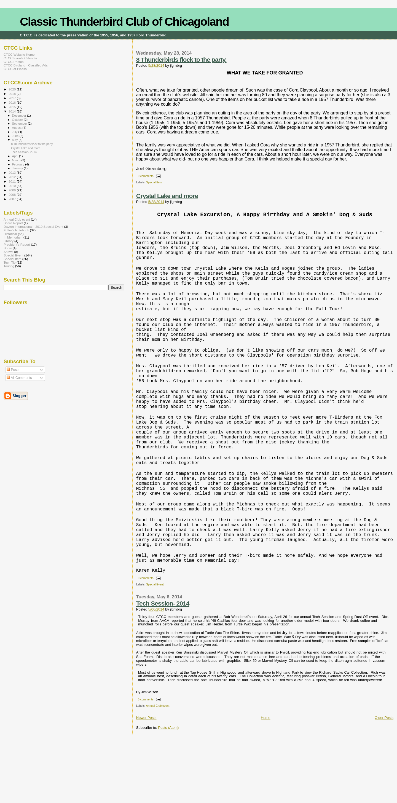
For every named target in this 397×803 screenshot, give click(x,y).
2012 (13, 177)
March (17, 160)
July (15, 131)
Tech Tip (10, 262)
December (19, 115)
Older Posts (384, 782)
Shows (8, 251)
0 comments (146, 176)
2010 (13, 186)
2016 (13, 102)
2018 (13, 93)
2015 (13, 107)
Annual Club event (158, 769)
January (18, 168)
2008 (13, 194)
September (20, 123)
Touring (9, 266)
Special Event (155, 648)
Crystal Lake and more (167, 195)
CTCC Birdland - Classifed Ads (26, 65)
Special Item (154, 182)
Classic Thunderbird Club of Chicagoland (124, 21)
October (18, 119)
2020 (13, 89)
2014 (13, 111)
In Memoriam (13, 237)
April (15, 156)
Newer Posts (146, 782)
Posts (13, 370)
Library (9, 241)
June (16, 136)
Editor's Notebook (16, 230)
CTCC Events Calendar (20, 58)
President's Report (17, 244)
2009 (13, 190)
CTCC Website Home (19, 54)
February (18, 164)
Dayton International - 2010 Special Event (33, 226)
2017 (13, 98)
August (17, 127)
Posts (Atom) (168, 791)
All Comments (19, 378)
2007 (13, 199)
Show (8, 248)
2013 (13, 172)
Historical (10, 233)
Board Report (13, 223)
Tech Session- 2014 (162, 667)
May (15, 139)
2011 (13, 181)
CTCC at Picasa (15, 69)
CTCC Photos (13, 61)
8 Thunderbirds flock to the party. (181, 59)
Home (265, 782)
